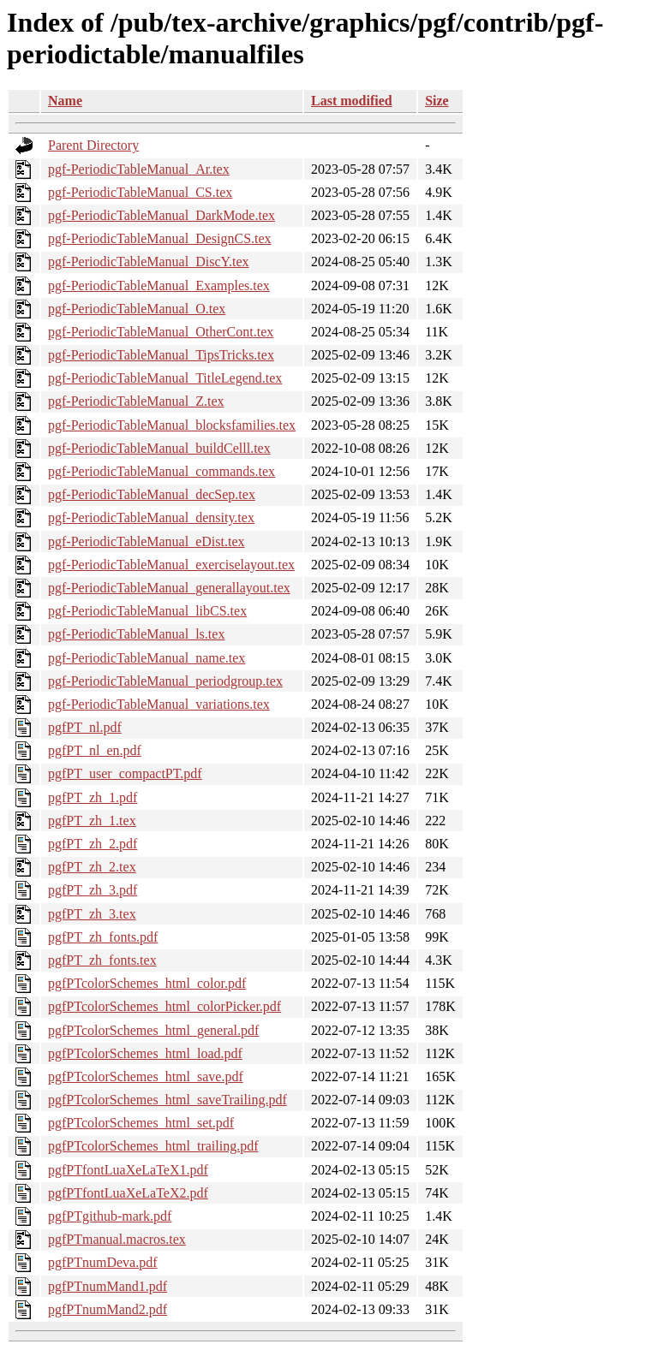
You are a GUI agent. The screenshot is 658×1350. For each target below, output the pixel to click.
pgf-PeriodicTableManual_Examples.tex (159, 285)
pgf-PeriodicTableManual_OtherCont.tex (160, 331)
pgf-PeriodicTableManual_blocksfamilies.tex (172, 425)
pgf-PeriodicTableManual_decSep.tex (151, 494)
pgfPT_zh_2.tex (92, 866)
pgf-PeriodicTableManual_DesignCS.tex (160, 238)
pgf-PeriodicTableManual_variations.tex (159, 704)
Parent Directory (93, 145)
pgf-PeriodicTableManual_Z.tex (136, 401)
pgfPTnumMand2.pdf (107, 1309)
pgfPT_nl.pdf (85, 727)
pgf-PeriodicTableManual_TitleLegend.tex (165, 378)
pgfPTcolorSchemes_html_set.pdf (141, 1122)
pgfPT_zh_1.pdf (92, 797)
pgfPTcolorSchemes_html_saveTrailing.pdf (167, 1099)
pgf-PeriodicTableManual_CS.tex (140, 192)
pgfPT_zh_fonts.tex (102, 960)
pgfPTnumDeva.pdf (103, 1262)
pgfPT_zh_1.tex (92, 820)
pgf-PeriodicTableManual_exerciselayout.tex (171, 564)
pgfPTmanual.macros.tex (117, 1239)
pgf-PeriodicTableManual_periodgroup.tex (165, 681)
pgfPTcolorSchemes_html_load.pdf (145, 1053)
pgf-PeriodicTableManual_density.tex (151, 517)
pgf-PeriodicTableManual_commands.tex (161, 471)
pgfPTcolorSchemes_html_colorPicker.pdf (164, 1006)
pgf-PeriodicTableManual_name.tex (146, 658)
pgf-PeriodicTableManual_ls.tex (136, 634)
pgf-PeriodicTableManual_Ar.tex (139, 169)
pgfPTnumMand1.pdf (107, 1286)
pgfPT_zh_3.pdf (92, 890)
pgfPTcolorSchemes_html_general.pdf (153, 1030)
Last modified (351, 100)
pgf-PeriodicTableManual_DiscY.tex (148, 261)
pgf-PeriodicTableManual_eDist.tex (146, 541)
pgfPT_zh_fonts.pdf (103, 937)
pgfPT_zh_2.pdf (92, 843)
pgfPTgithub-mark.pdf (109, 1216)
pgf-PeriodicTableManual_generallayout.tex (169, 587)
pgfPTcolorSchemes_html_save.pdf (145, 1076)
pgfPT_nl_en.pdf (94, 750)
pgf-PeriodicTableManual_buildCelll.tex (159, 448)
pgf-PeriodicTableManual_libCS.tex (147, 611)
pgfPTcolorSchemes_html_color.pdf (147, 983)
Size (437, 100)
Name (65, 100)
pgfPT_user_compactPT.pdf (125, 773)
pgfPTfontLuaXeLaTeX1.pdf (128, 1170)
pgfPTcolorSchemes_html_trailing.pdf (153, 1146)
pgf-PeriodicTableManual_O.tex (136, 308)
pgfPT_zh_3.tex (92, 914)
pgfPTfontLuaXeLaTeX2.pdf (128, 1193)
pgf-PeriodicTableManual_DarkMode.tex (161, 215)
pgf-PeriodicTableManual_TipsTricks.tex (161, 355)
